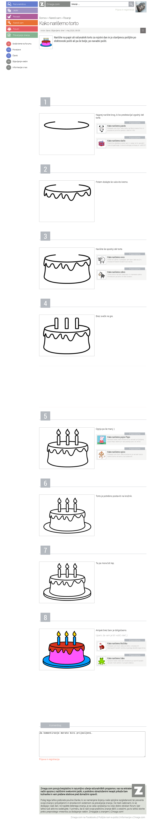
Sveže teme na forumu (22, 43)
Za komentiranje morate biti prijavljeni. (92, 747)
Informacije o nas (20, 67)
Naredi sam (55, 18)
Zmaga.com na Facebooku (84, 822)
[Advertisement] (92, 74)
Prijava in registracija (124, 9)
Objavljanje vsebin (20, 61)
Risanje (67, 18)
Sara (48, 30)
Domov (43, 18)
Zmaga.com (53, 4)
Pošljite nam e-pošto (108, 822)
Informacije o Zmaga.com (132, 822)
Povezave (17, 49)
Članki (15, 55)
